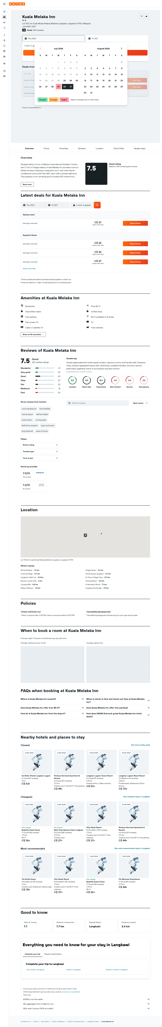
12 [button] (40, 74)
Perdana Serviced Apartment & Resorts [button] (67, 777)
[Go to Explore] (4, 40)
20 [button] (46, 80)
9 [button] (64, 68)
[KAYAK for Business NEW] (4, 56)
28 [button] (52, 86)
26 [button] (40, 86)
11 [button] (77, 68)
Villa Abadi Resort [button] (93, 827)
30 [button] (64, 86)
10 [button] (71, 68)
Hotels (35, 1021)
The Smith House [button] (29, 879)
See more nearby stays (140, 745)
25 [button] (77, 80)
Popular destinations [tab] (53, 954)
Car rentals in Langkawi (35, 969)
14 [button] (52, 74)
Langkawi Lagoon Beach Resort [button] (132, 776)
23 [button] (64, 80)
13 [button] (46, 74)
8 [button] (58, 68)
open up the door (48, 425)
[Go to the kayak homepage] (17, 3)
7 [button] (52, 68)
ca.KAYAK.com (25, 1021)
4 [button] (76, 62)
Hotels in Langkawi (73, 969)
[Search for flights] (4, 11)
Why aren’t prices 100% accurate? (86, 1008)
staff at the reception (30, 425)
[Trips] (4, 63)
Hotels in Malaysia (58, 1021)
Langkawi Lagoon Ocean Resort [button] (99, 776)
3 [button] (70, 62)
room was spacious (29, 409)
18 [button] (77, 74)
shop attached (27, 431)
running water (40, 420)
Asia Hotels (45, 1021)
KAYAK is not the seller (86, 999)
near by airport (27, 414)
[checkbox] (33, 475)
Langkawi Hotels (93, 1021)
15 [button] (58, 74)
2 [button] (64, 62)
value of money (42, 431)
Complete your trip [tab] (32, 954)
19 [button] (40, 80)
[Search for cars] (4, 22)
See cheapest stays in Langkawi (136, 796)
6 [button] (46, 68)
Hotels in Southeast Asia (75, 1021)
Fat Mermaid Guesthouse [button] (129, 879)
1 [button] (58, 62)
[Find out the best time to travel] (4, 51)
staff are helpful (42, 414)
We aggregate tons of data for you (86, 1003)
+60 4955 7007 (29, 26)
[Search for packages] (4, 27)
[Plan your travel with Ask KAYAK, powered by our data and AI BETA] (4, 35)
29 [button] (58, 86)
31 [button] (71, 86)
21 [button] (52, 80)
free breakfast (44, 409)
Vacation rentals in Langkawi (117, 969)
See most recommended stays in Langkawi (132, 848)
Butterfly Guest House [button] (31, 830)
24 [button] (71, 80)
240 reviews (38, 30)
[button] (4, 4)
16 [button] (65, 74)
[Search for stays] (4, 17)
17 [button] (71, 74)
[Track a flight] (4, 45)
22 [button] (58, 80)
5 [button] (40, 68)
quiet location (27, 420)
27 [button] (46, 86)
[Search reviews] (100, 403)
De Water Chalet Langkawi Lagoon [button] (36, 776)
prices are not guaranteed (71, 992)
